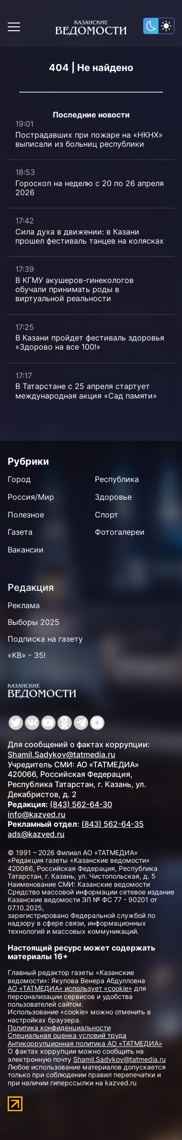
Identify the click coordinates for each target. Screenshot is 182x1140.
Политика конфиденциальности (59, 1027)
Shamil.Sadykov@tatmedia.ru (61, 754)
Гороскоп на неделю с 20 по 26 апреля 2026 (89, 187)
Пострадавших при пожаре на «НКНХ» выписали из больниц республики (89, 139)
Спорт (106, 514)
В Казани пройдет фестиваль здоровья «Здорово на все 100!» (89, 342)
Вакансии (26, 549)
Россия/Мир (31, 497)
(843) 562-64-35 (112, 824)
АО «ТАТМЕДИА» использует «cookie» (70, 988)
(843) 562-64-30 (81, 804)
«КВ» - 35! (27, 655)
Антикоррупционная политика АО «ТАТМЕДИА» (85, 1043)
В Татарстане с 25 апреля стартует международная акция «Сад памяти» (86, 390)
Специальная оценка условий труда (67, 1035)
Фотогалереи (120, 532)
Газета (20, 532)
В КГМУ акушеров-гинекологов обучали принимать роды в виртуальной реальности (74, 289)
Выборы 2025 (33, 622)
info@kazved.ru (37, 814)
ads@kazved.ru (36, 834)
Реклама (24, 605)
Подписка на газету (45, 639)
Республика (117, 479)
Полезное (26, 514)
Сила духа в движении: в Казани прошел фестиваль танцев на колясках (89, 236)
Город (19, 479)
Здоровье (113, 497)
